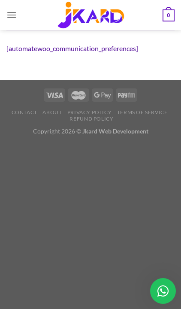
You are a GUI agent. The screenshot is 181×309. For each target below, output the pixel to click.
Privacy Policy (89, 112)
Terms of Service (142, 112)
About (52, 112)
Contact (24, 112)
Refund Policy (91, 118)
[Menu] (11, 14)
